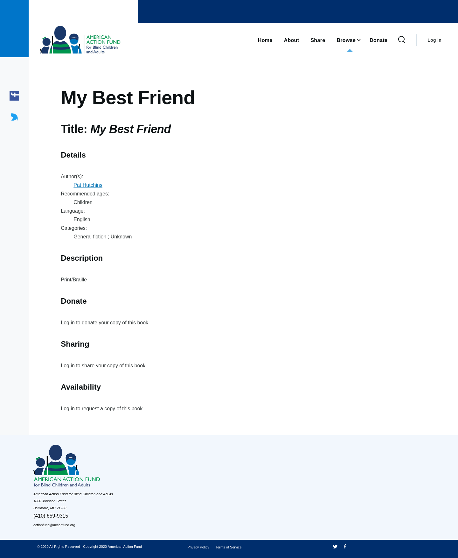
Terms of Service (229, 547)
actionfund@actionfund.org (54, 525)
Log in (434, 40)
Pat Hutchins (87, 185)
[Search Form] (401, 40)
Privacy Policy (198, 547)
